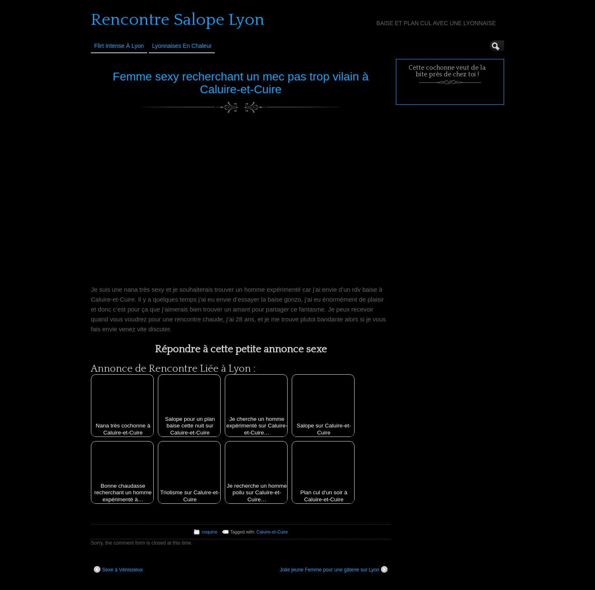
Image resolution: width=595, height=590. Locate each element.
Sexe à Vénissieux (118, 569)
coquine (209, 531)
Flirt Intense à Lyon (119, 45)
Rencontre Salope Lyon (177, 20)
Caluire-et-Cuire (272, 531)
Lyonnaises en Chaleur (182, 45)
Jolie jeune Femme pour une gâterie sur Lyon (334, 569)
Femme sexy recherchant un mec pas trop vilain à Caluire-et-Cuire (241, 83)
